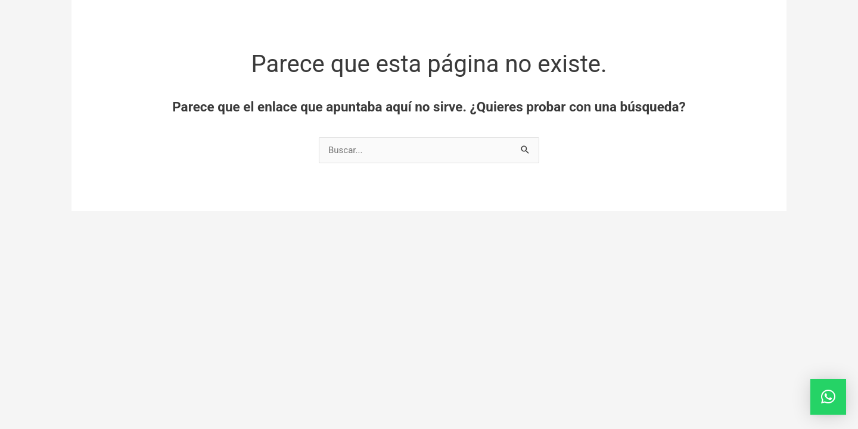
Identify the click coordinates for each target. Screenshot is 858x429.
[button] (828, 397)
